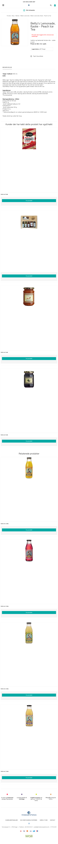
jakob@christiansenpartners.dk (41, 829)
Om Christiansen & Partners (28, 822)
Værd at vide (44, 822)
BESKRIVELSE (7, 67)
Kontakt (52, 822)
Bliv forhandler (30, 10)
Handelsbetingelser (11, 822)
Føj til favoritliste (37, 56)
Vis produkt (29, 203)
